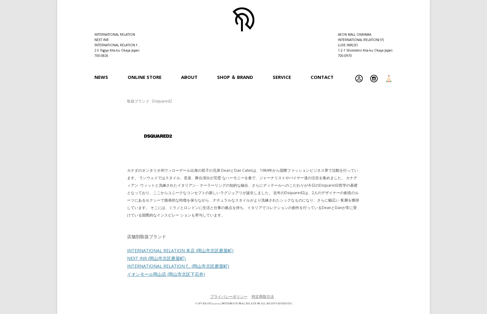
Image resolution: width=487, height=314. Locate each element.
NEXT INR (156, 258)
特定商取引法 (263, 296)
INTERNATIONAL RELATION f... (178, 266)
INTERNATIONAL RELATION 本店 (180, 250)
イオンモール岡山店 (166, 274)
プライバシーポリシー (229, 296)
